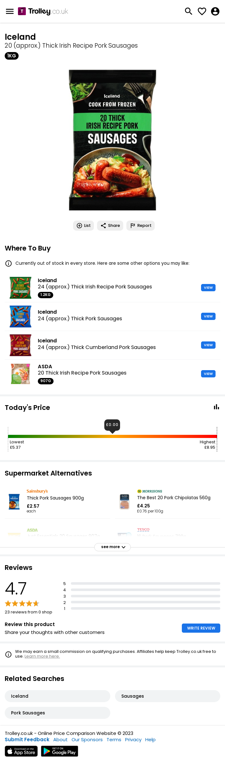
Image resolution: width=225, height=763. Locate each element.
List (83, 225)
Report (141, 225)
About (60, 739)
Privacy (133, 739)
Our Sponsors (87, 739)
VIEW (208, 287)
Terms (114, 739)
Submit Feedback (27, 739)
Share (110, 225)
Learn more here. (42, 656)
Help (150, 739)
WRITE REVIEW (201, 628)
